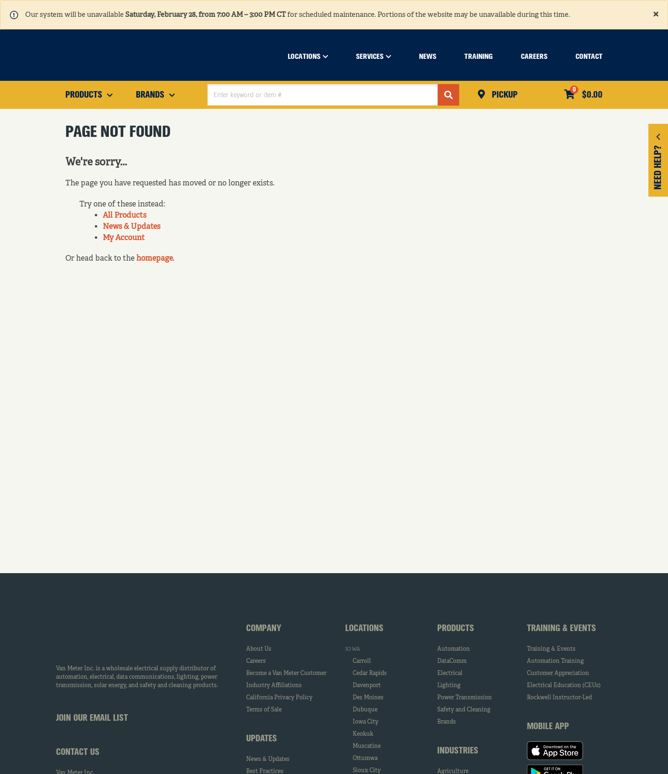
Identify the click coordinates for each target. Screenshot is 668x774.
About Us (258, 649)
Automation (453, 649)
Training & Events (551, 649)
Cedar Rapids (370, 673)
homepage (154, 259)
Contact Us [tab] (77, 752)
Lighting (449, 686)
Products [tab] (455, 628)
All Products (124, 216)
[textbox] (322, 95)
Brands (446, 722)
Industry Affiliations (274, 686)
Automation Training (555, 661)
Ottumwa (365, 758)
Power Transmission (464, 698)
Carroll (362, 661)
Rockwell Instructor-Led (559, 698)
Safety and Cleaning (463, 710)
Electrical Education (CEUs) (564, 686)
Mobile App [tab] (548, 726)
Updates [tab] (261, 739)
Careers (256, 661)
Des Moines (368, 698)
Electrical (449, 673)
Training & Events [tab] (561, 628)
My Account (124, 238)
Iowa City (365, 722)
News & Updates (131, 227)
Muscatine (367, 746)
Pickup (504, 95)
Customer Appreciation (558, 673)
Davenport (367, 686)
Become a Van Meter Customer (286, 673)
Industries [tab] (457, 751)
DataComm (452, 661)
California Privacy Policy (279, 698)
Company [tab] (263, 628)
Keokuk (363, 734)
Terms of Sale (264, 710)
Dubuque (365, 710)
